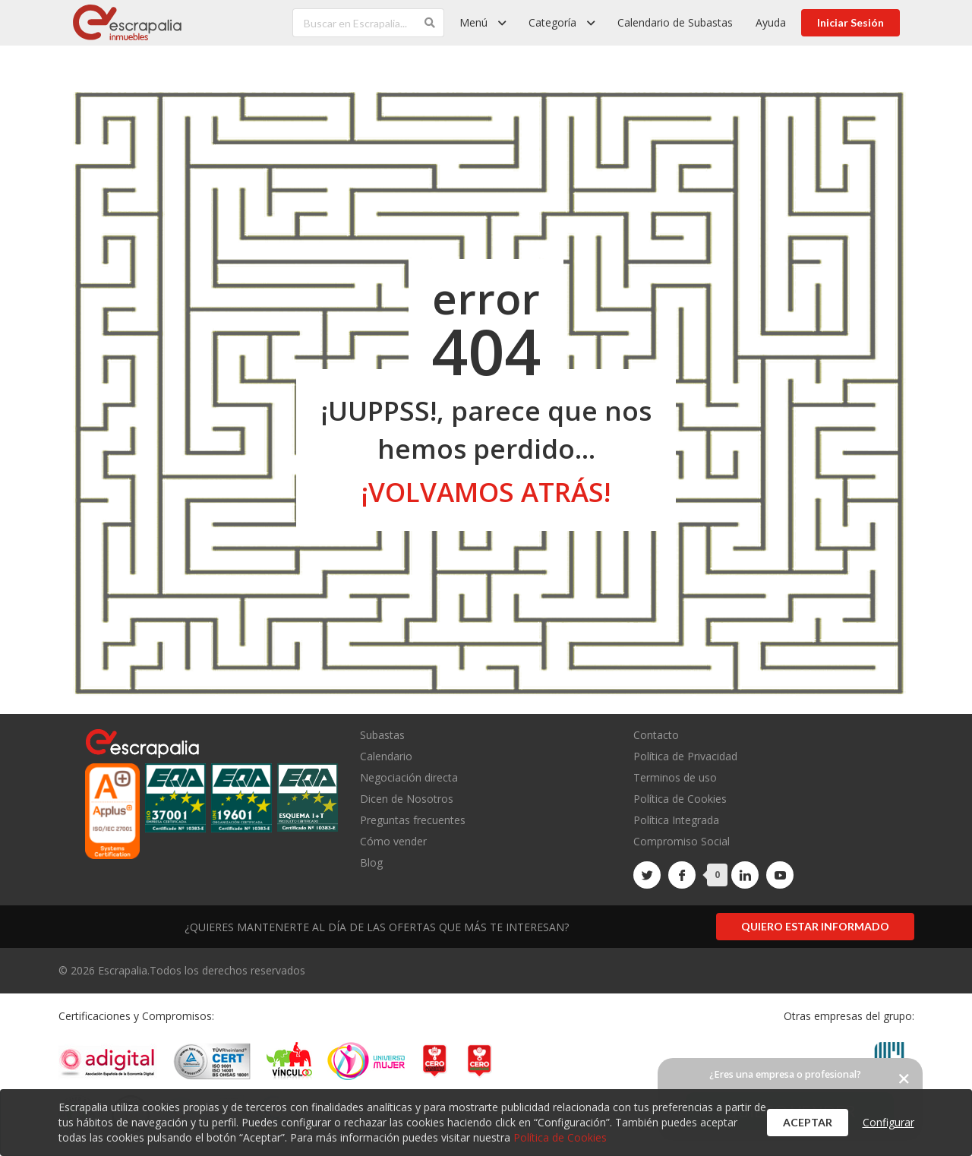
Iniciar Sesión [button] (850, 22)
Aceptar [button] (807, 1122)
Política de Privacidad (685, 756)
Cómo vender (393, 841)
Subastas (382, 735)
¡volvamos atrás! (486, 492)
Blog (371, 862)
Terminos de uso (675, 777)
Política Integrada (676, 820)
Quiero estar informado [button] (815, 926)
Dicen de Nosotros (406, 798)
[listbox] (482, 23)
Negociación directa (409, 777)
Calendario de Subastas (675, 22)
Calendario (386, 756)
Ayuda (771, 22)
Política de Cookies (680, 798)
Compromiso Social (681, 841)
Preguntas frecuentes (412, 820)
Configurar (888, 1122)
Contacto (656, 735)
